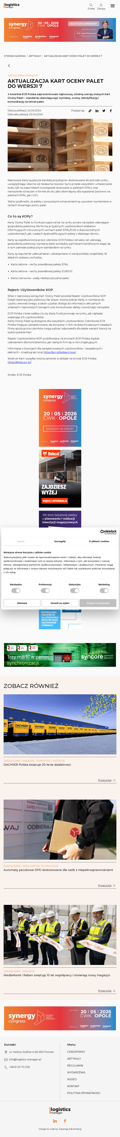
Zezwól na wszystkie (98, 603)
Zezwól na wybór (60, 603)
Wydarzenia (76, 1072)
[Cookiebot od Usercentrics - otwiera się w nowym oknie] (102, 532)
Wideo (72, 1079)
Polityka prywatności (83, 1093)
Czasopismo (76, 1051)
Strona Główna (14, 56)
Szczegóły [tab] (60, 541)
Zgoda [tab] (21, 541)
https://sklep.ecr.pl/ (19, 362)
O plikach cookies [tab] (99, 541)
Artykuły (35, 56)
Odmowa (22, 603)
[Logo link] (11, 5)
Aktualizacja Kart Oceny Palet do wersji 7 (73, 56)
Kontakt (73, 1086)
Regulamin (75, 1065)
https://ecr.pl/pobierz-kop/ (60, 352)
